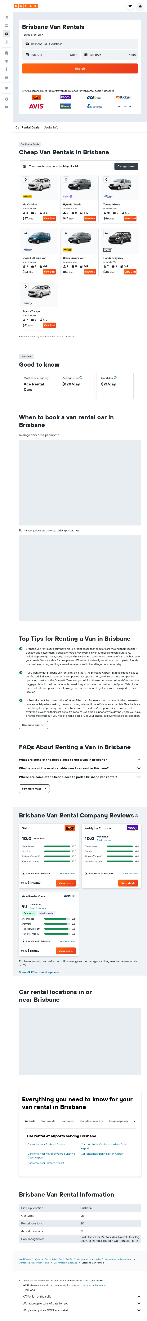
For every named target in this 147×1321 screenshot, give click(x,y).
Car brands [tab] (48, 1121)
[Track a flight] (6, 69)
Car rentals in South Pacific (59, 1259)
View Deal (49, 218)
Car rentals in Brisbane (65, 1262)
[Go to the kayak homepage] (26, 6)
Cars (37, 1259)
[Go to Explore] (6, 61)
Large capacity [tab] (118, 1121)
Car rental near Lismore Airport (46, 1163)
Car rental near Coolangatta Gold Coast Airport (104, 1146)
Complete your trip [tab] (91, 1121)
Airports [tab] (30, 1121)
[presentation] (136, 815)
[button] (6, 6)
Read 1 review (103, 840)
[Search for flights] (6, 18)
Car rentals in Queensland (118, 1259)
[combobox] (34, 35)
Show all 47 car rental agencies (39, 972)
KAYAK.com (25, 1259)
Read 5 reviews (38, 908)
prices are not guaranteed (95, 1285)
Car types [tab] (67, 1121)
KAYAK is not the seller (82, 1296)
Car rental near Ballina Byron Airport (102, 1153)
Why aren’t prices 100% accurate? (82, 1310)
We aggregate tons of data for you (82, 1303)
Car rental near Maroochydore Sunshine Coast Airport (51, 1155)
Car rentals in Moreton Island (34, 1262)
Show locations (68, 873)
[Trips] (6, 88)
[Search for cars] (6, 34)
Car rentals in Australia (88, 1259)
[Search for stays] (6, 26)
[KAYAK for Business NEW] (6, 77)
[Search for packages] (6, 42)
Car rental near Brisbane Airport (46, 1144)
